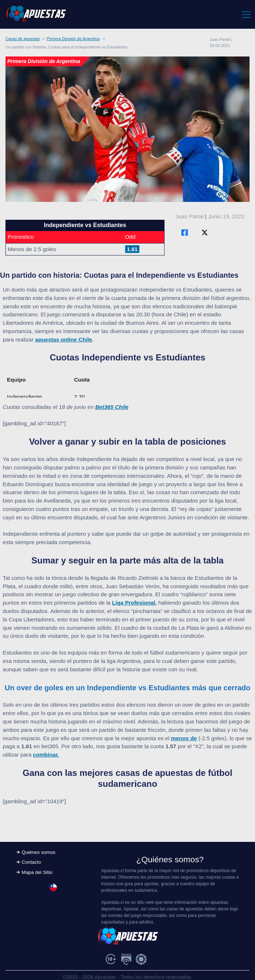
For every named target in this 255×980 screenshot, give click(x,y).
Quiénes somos (38, 852)
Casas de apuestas (22, 38)
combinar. (46, 754)
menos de (184, 738)
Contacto (31, 862)
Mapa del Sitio (37, 872)
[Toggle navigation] (245, 14)
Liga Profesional (133, 603)
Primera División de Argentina (73, 38)
